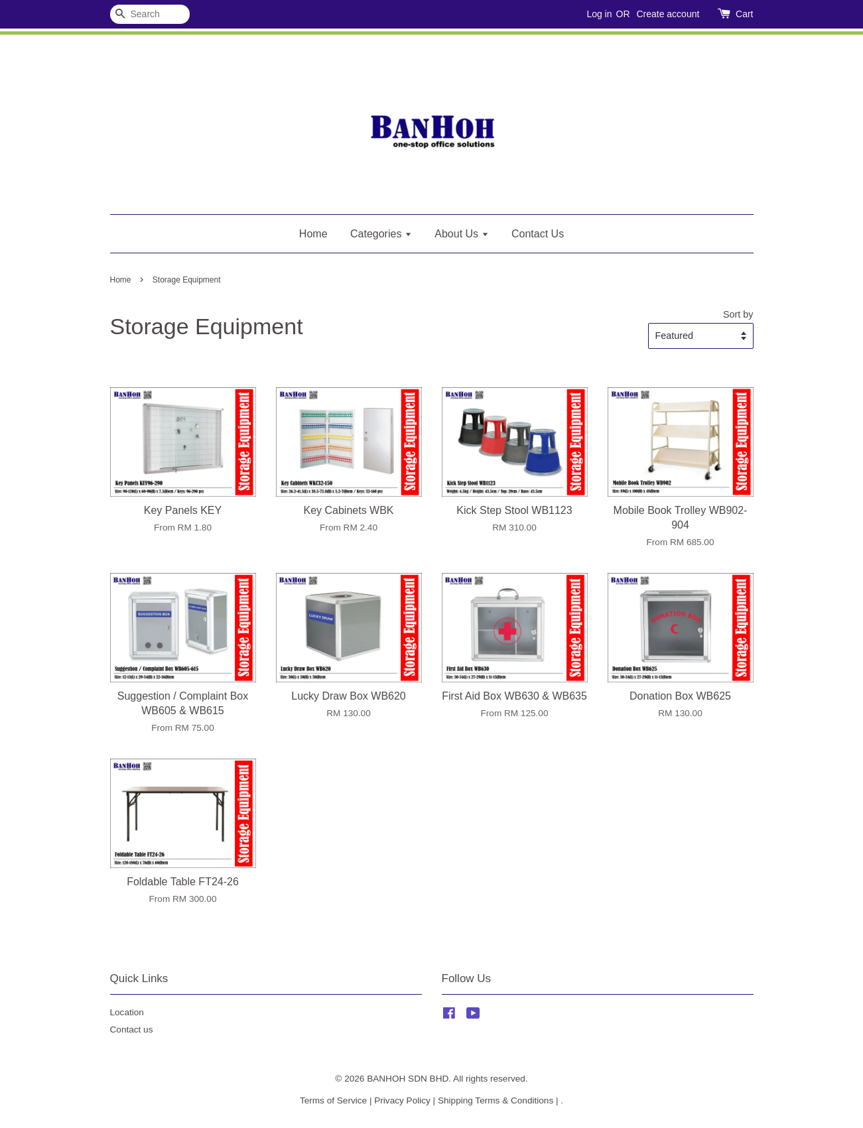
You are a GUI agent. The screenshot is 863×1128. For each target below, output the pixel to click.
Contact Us (537, 233)
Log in (599, 14)
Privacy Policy (402, 1100)
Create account (667, 14)
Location (127, 1012)
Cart (744, 14)
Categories (381, 233)
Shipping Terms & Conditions (495, 1100)
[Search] (150, 14)
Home (313, 233)
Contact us (131, 1029)
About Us (461, 233)
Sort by (738, 314)
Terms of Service (333, 1100)
